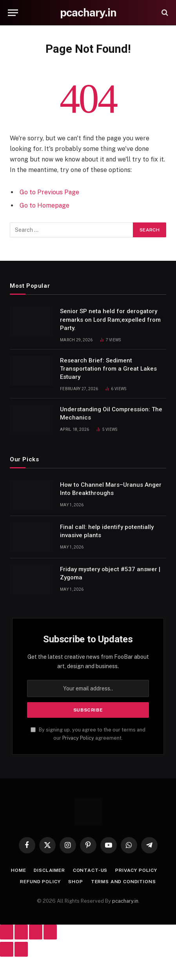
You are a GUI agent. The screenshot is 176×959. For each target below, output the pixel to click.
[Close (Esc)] (50, 932)
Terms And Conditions (123, 881)
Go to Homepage (44, 205)
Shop (75, 881)
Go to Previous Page (49, 192)
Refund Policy (40, 881)
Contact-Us (90, 870)
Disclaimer (49, 870)
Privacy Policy (78, 738)
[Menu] (13, 13)
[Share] (35, 932)
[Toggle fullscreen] (21, 932)
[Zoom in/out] (6, 932)
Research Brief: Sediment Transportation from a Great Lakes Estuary (108, 369)
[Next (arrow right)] (21, 949)
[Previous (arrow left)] (6, 949)
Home (18, 870)
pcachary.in (125, 901)
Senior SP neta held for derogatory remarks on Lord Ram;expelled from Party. (110, 320)
